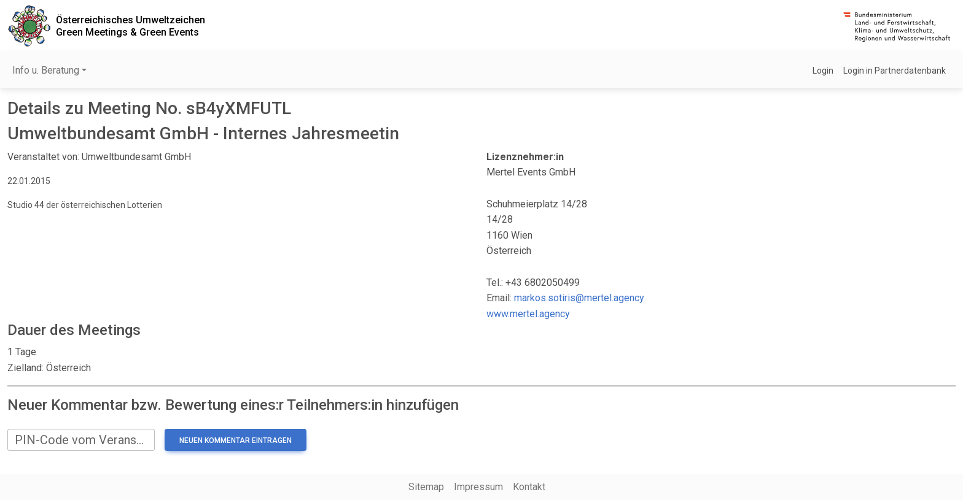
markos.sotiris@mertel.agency (579, 298)
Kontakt (529, 487)
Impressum (478, 487)
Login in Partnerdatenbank (894, 70)
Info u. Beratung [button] (45, 70)
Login (823, 70)
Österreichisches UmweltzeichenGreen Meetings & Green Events (130, 25)
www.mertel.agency (528, 314)
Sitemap (426, 487)
